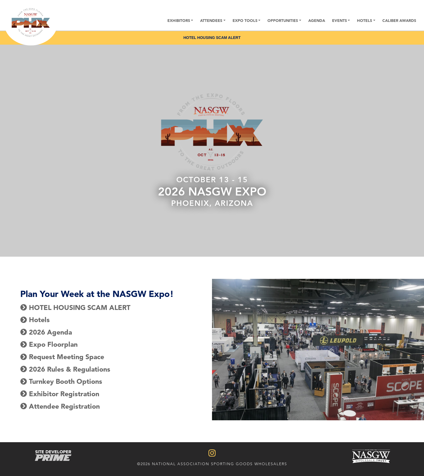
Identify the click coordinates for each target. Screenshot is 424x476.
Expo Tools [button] (245, 20)
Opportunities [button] (282, 20)
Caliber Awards (399, 20)
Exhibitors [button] (178, 20)
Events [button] (339, 20)
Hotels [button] (364, 20)
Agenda (316, 20)
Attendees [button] (211, 20)
